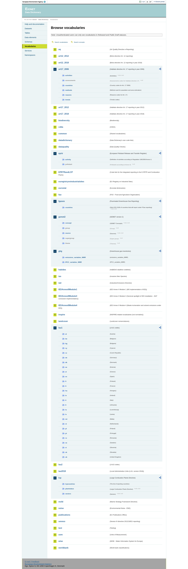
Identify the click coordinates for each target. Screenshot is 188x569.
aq (59, 49)
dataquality (63, 147)
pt (66, 433)
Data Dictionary (43, 19)
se (66, 443)
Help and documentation (34, 24)
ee (66, 367)
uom (60, 535)
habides (62, 270)
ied (59, 283)
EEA (35, 2)
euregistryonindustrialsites (71, 181)
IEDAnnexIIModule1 (67, 289)
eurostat (62, 188)
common (62, 134)
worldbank (63, 548)
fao (59, 195)
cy (66, 348)
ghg (60, 251)
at (66, 334)
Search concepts (79, 42)
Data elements (30, 37)
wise (60, 541)
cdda (60, 127)
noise (61, 508)
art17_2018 (63, 114)
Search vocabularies (61, 42)
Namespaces (30, 55)
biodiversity (64, 120)
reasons (68, 95)
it (65, 400)
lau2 (60, 464)
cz (66, 353)
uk (66, 457)
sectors (68, 494)
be (66, 339)
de (66, 358)
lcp (59, 478)
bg (66, 343)
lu (66, 410)
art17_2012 (63, 107)
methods (68, 90)
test (60, 528)
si (66, 447)
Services (28, 51)
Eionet (35, 19)
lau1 (60, 328)
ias (59, 276)
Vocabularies (30, 46)
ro (66, 438)
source (68, 233)
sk (66, 452)
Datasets (28, 29)
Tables (27, 33)
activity (68, 159)
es (66, 376)
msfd (60, 502)
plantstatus (69, 489)
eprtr (60, 153)
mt (66, 419)
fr (66, 386)
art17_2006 (63, 69)
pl (66, 429)
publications (64, 515)
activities (68, 75)
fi (65, 381)
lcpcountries (70, 484)
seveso (61, 521)
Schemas (28, 42)
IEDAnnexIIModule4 (67, 305)
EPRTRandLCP (65, 172)
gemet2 (62, 217)
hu (66, 391)
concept (68, 223)
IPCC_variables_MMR (73, 262)
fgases (61, 201)
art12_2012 (63, 56)
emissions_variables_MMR (75, 257)
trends (67, 100)
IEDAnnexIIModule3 (67, 296)
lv (66, 414)
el (66, 372)
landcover (63, 321)
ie (66, 395)
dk (66, 362)
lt (65, 405)
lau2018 (62, 471)
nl (66, 424)
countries (69, 85)
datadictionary (65, 140)
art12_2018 (63, 63)
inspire (61, 315)
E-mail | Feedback (32, 562)
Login (143, 1)
